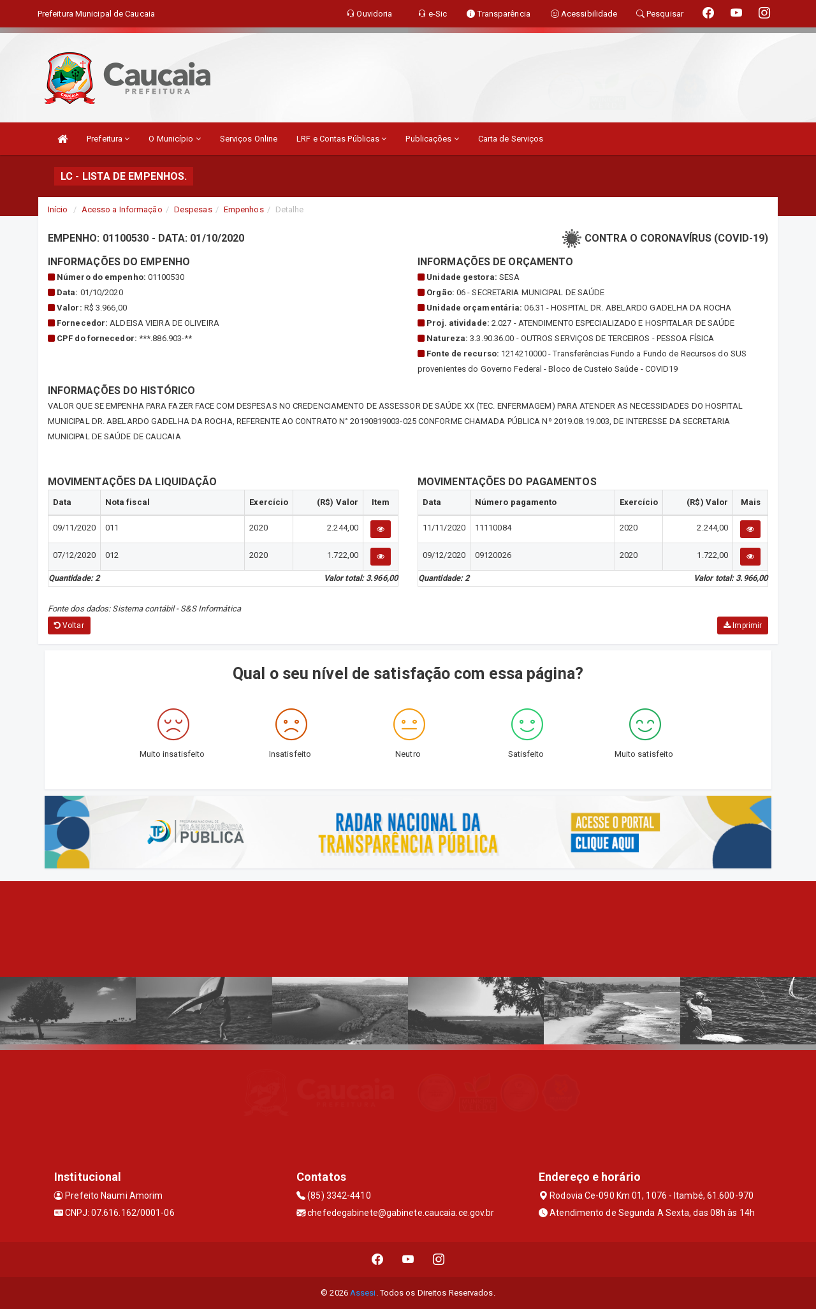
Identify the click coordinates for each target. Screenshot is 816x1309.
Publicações (431, 138)
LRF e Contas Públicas (341, 138)
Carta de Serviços (511, 138)
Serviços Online (249, 138)
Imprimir (743, 625)
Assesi (363, 1293)
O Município (174, 138)
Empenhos (244, 209)
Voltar (69, 625)
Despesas (193, 209)
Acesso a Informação (122, 209)
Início (58, 209)
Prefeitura (108, 138)
